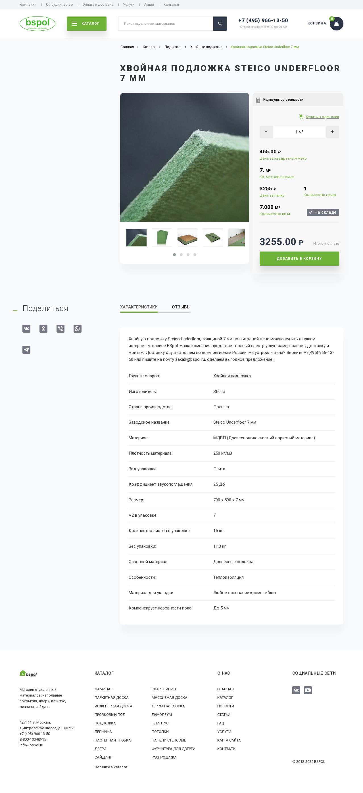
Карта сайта (229, 740)
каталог (85, 24)
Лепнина (103, 732)
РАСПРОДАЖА (164, 757)
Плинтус (160, 723)
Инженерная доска (113, 706)
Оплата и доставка (97, 5)
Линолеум (162, 714)
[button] (174, 255)
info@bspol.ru (31, 745)
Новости (225, 706)
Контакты (171, 5)
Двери (100, 749)
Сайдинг (103, 757)
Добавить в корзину (299, 259)
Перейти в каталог (111, 767)
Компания (28, 5)
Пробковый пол (110, 714)
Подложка (105, 723)
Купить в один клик (322, 117)
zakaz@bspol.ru (190, 359)
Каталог (225, 697)
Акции (149, 5)
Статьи (223, 714)
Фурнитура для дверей (173, 749)
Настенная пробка (113, 740)
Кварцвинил (164, 689)
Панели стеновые (169, 740)
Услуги (128, 5)
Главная (225, 689)
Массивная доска (169, 697)
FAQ (220, 723)
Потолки (160, 732)
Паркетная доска (112, 697)
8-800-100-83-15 (33, 739)
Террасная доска (168, 706)
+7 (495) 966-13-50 (263, 20)
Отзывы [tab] (181, 307)
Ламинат (103, 689)
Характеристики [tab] (139, 307)
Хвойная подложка (232, 375)
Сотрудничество (59, 5)
